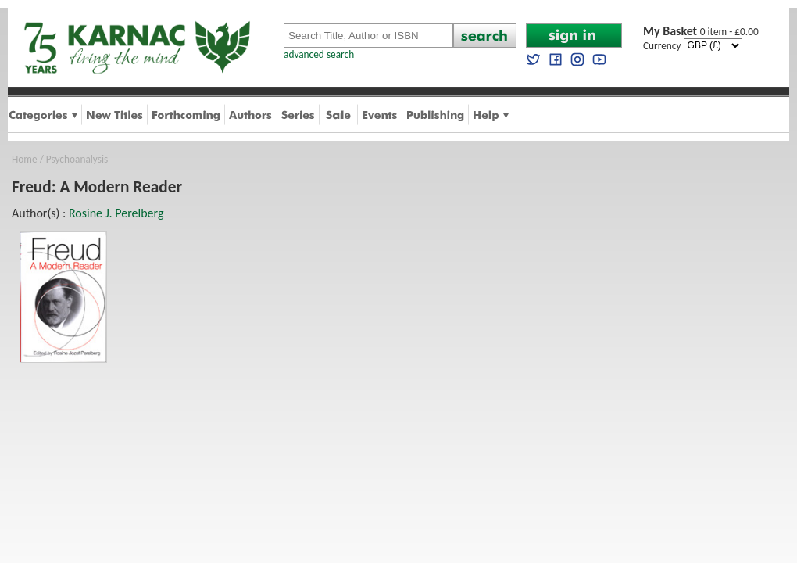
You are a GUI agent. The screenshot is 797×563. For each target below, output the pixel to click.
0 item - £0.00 (701, 31)
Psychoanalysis (77, 159)
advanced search (319, 54)
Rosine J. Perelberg (116, 213)
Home (25, 159)
